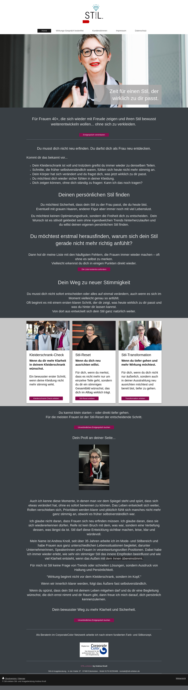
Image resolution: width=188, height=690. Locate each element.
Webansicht (181, 678)
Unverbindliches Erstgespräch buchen (94, 427)
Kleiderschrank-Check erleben (46, 398)
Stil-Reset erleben (86, 398)
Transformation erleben (135, 398)
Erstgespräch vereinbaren (94, 135)
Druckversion (9, 678)
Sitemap (21, 678)
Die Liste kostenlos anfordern (94, 269)
